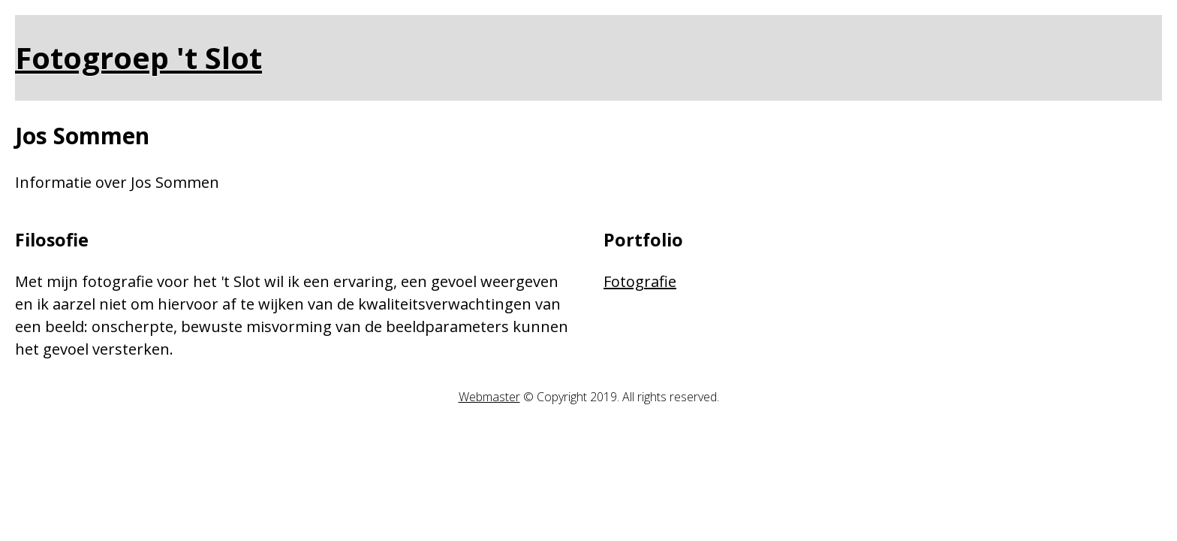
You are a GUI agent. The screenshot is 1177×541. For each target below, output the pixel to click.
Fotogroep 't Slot (138, 57)
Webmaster (489, 396)
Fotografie (640, 281)
